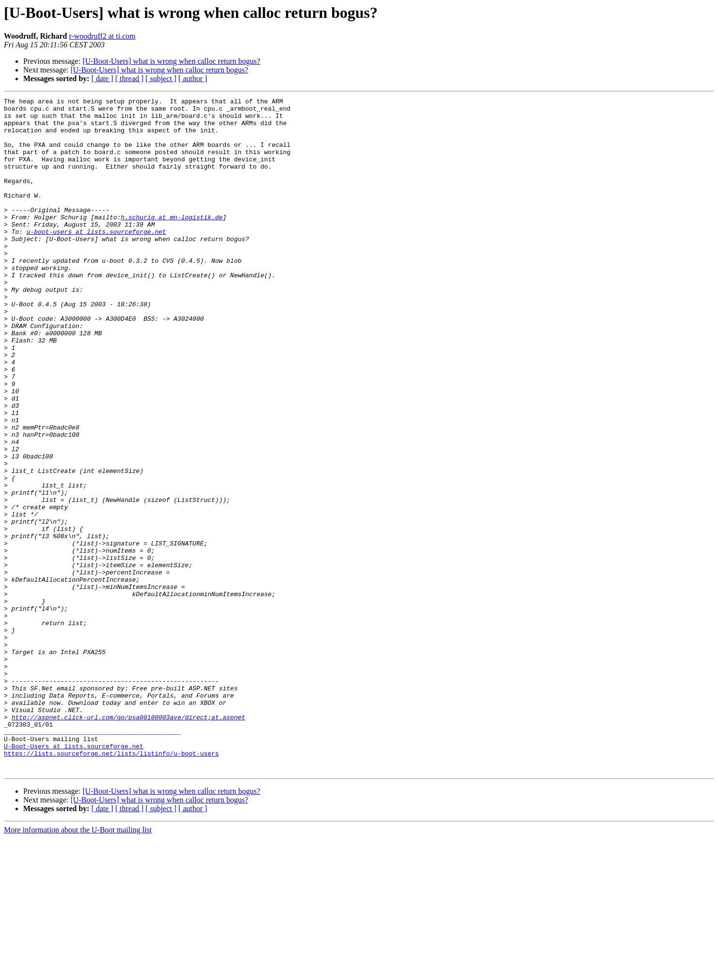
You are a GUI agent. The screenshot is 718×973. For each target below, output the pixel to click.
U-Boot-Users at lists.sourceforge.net (74, 876)
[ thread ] (129, 78)
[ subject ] (161, 78)
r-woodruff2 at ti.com (102, 36)
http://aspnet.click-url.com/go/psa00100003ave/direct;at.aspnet (129, 841)
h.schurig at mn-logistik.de (172, 241)
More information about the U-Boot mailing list (78, 964)
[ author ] (192, 78)
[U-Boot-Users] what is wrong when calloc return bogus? (171, 61)
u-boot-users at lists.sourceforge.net (96, 259)
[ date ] (102, 78)
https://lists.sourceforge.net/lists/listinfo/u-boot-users (111, 885)
